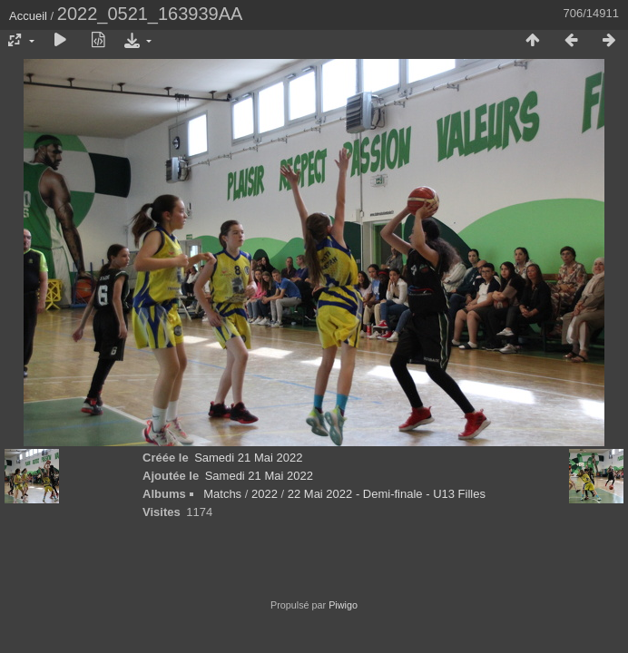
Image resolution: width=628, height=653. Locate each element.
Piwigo (343, 604)
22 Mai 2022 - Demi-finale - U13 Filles (387, 494)
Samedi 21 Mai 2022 (248, 457)
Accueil (28, 16)
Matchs (222, 494)
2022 (264, 494)
